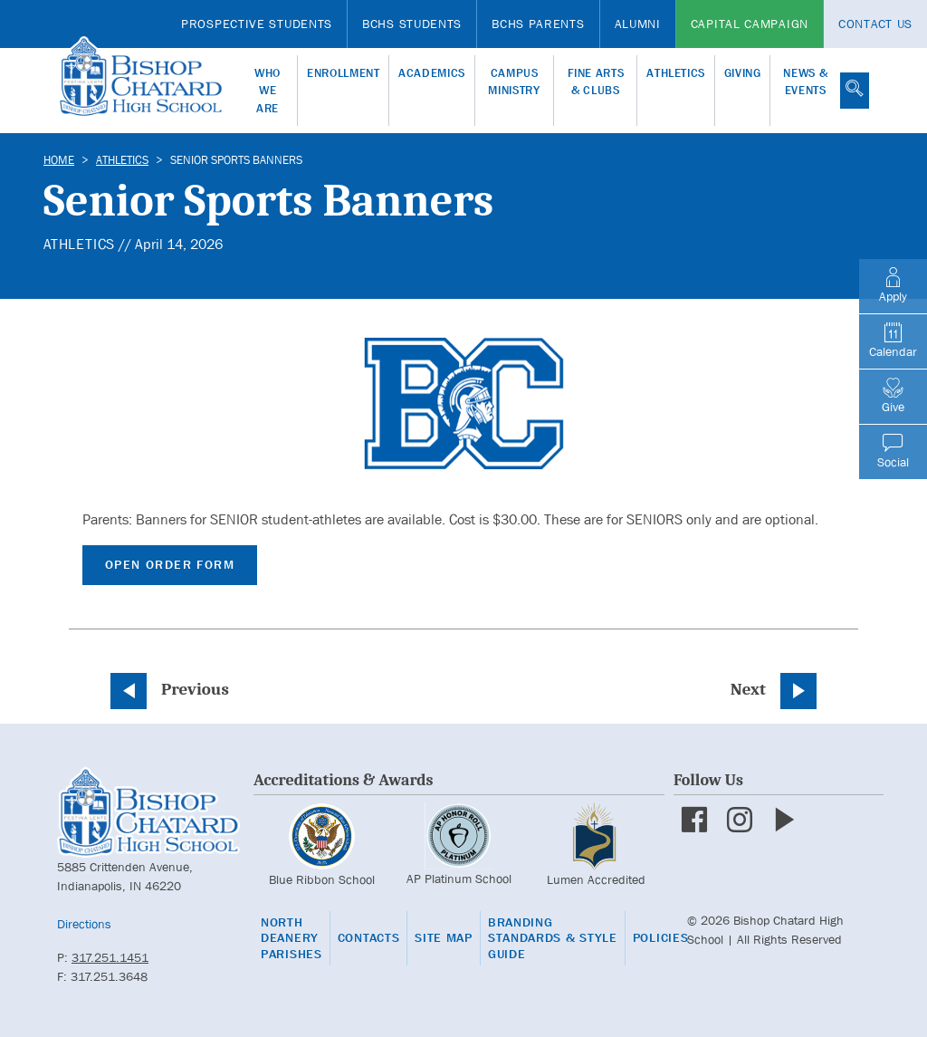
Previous (195, 689)
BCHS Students (412, 23)
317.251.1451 (110, 957)
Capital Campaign (749, 23)
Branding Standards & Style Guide (552, 938)
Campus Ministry (514, 82)
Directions (84, 924)
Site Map (444, 938)
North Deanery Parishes (291, 938)
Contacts (369, 938)
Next (748, 689)
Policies (661, 938)
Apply (893, 285)
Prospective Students (256, 23)
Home (58, 160)
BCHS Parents (538, 23)
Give (893, 396)
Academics (431, 73)
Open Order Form (169, 564)
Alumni (638, 23)
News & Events (805, 82)
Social (893, 451)
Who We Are (267, 90)
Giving (742, 73)
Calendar (893, 341)
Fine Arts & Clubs (596, 82)
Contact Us (875, 23)
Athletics (675, 73)
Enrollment (343, 73)
